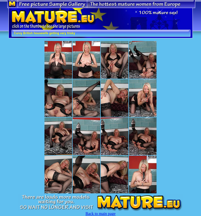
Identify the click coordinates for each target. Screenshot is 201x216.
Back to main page (100, 213)
